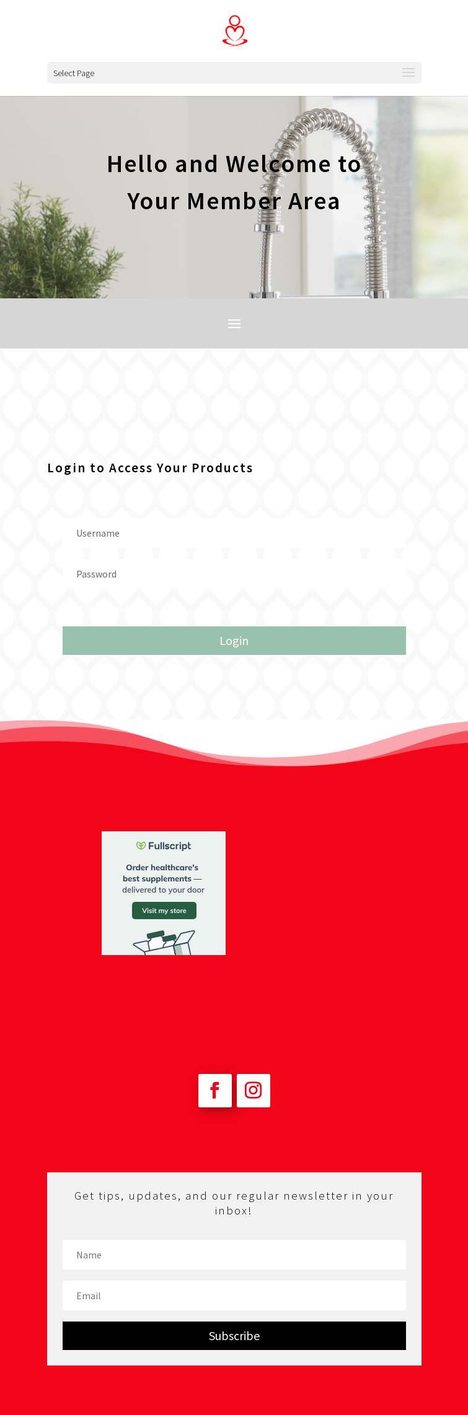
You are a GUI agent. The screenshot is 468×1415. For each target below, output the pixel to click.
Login (234, 640)
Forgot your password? (98, 607)
